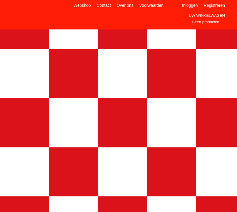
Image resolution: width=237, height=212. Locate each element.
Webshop (82, 5)
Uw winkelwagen (207, 15)
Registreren (214, 5)
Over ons (125, 5)
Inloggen (190, 5)
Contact (104, 5)
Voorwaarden (151, 5)
